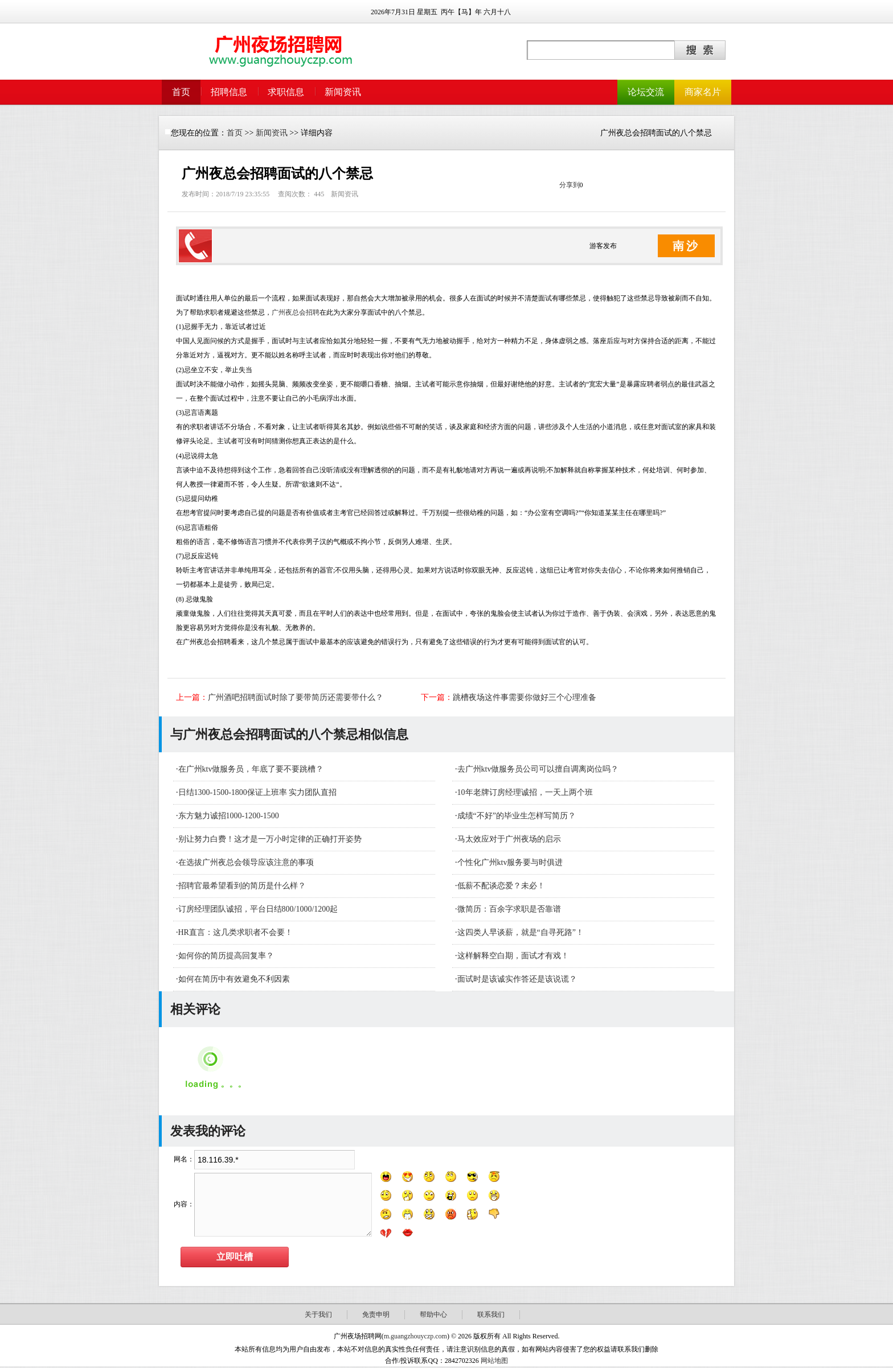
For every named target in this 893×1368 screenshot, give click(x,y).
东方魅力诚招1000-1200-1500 (228, 815)
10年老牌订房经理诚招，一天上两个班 (525, 792)
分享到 (569, 185)
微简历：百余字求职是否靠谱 (509, 909)
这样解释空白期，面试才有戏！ (513, 955)
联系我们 (491, 1314)
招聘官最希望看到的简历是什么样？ (242, 885)
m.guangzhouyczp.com (415, 1336)
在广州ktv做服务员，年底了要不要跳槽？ (251, 769)
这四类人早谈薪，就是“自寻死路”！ (520, 932)
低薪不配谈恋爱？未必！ (501, 885)
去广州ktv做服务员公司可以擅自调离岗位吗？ (538, 769)
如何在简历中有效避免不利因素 (234, 979)
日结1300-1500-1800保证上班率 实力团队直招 (257, 792)
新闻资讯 (343, 92)
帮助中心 (433, 1314)
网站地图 (494, 1361)
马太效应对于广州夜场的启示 (509, 839)
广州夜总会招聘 (295, 312)
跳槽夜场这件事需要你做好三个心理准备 (524, 697)
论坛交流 (646, 92)
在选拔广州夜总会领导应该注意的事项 (246, 862)
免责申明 (376, 1314)
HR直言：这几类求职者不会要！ (235, 932)
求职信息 (286, 92)
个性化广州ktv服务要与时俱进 (510, 862)
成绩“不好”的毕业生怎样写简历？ (516, 815)
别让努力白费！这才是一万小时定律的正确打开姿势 (270, 839)
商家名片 (703, 92)
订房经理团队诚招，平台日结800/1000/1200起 (258, 909)
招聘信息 (229, 92)
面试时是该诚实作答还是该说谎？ (517, 979)
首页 (181, 92)
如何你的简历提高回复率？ (226, 955)
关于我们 (318, 1314)
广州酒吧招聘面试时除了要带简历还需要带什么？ (295, 697)
